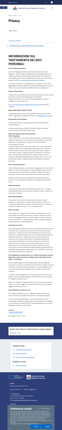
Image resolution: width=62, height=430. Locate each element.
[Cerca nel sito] (52, 8)
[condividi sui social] (12, 30)
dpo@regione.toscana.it (45, 116)
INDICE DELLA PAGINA (31, 41)
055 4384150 (15, 394)
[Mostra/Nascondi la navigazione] (3, 7)
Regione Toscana (12, 2)
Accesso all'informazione (15, 312)
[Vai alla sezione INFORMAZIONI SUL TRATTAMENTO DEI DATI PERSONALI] (31, 46)
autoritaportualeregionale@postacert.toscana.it (25, 104)
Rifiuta (36, 426)
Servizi (15, 15)
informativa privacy (34, 424)
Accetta (47, 426)
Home (10, 15)
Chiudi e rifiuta (45, 408)
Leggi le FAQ (13, 404)
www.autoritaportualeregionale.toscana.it (32, 80)
